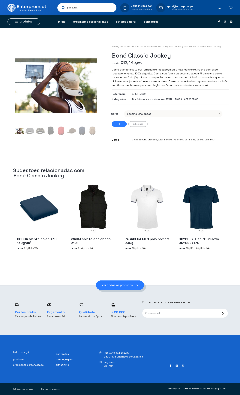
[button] (24, 21)
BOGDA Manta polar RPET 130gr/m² (37, 241)
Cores (114, 113)
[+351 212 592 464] (124, 7)
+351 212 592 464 (141, 6)
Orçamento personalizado (90, 21)
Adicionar (138, 124)
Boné (193, 46)
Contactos (151, 21)
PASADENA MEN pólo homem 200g (147, 241)
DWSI (224, 389)
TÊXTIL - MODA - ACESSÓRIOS (146, 46)
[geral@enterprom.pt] (160, 7)
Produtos (125, 46)
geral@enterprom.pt (180, 6)
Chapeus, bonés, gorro (175, 46)
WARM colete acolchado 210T (91, 241)
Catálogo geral (126, 21)
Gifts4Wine (62, 365)
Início (61, 21)
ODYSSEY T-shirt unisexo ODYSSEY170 (199, 241)
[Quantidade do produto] (119, 124)
